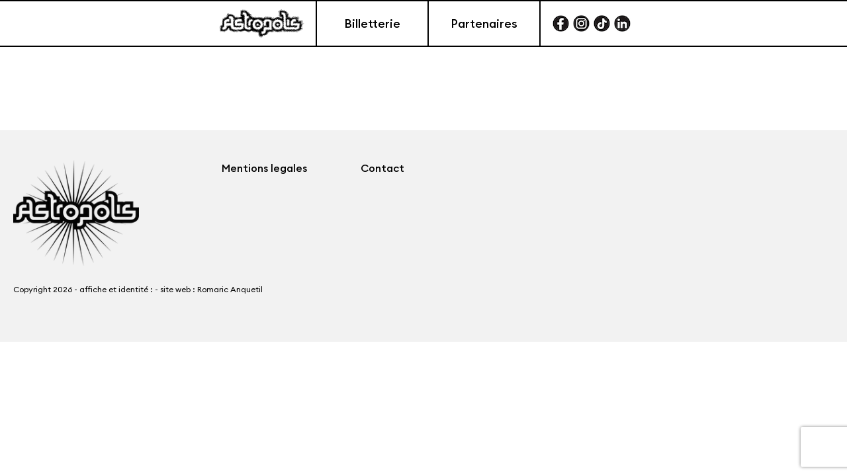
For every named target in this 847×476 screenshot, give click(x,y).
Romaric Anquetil (230, 289)
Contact (382, 168)
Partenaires (484, 23)
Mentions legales (264, 168)
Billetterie (372, 23)
